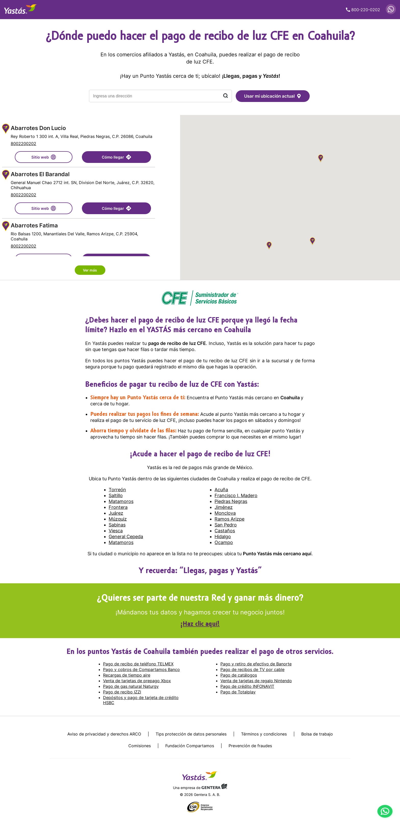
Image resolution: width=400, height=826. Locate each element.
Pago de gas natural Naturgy (131, 686)
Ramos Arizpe (229, 519)
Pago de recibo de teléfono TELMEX (138, 663)
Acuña (221, 489)
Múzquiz (118, 519)
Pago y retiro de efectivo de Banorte (256, 663)
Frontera (118, 507)
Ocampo (224, 542)
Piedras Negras (231, 501)
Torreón (117, 489)
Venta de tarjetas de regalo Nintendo (256, 680)
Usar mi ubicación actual (272, 96)
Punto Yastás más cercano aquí (277, 553)
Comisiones (139, 745)
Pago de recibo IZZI (122, 691)
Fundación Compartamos (189, 745)
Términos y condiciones (264, 734)
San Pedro (226, 524)
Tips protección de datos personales (191, 734)
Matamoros (121, 501)
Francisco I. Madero (236, 495)
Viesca (116, 530)
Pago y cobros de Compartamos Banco (141, 669)
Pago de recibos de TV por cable (252, 669)
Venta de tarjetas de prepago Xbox (137, 680)
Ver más (90, 270)
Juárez (116, 513)
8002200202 (23, 143)
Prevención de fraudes (250, 745)
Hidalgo (223, 536)
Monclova (225, 513)
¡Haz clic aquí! (200, 624)
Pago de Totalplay (238, 691)
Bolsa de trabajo (317, 734)
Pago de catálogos (238, 675)
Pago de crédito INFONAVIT (247, 686)
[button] (321, 159)
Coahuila (290, 397)
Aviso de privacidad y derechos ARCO (104, 734)
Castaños (225, 530)
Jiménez (224, 507)
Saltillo (116, 495)
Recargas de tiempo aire (126, 675)
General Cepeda (126, 536)
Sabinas (117, 524)
